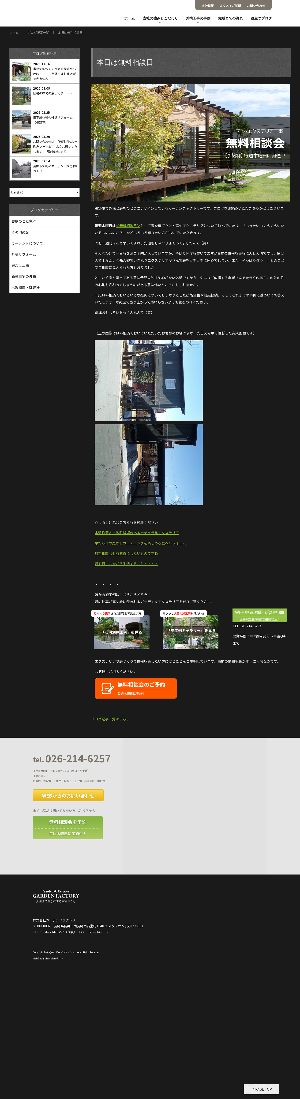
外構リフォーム (23, 254)
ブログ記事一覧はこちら (110, 718)
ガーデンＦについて (27, 243)
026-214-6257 (72, 758)
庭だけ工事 (20, 265)
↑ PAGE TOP (261, 1089)
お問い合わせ (256, 6)
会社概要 (208, 6)
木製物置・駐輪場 (25, 287)
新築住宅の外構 (23, 276)
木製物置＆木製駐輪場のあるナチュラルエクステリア (137, 532)
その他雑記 (20, 232)
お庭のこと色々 (23, 221)
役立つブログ (261, 18)
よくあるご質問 (230, 6)
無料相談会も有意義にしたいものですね (126, 553)
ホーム (129, 18)
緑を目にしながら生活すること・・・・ (126, 563)
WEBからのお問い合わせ (68, 795)
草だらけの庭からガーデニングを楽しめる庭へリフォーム (140, 542)
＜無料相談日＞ (128, 225)
